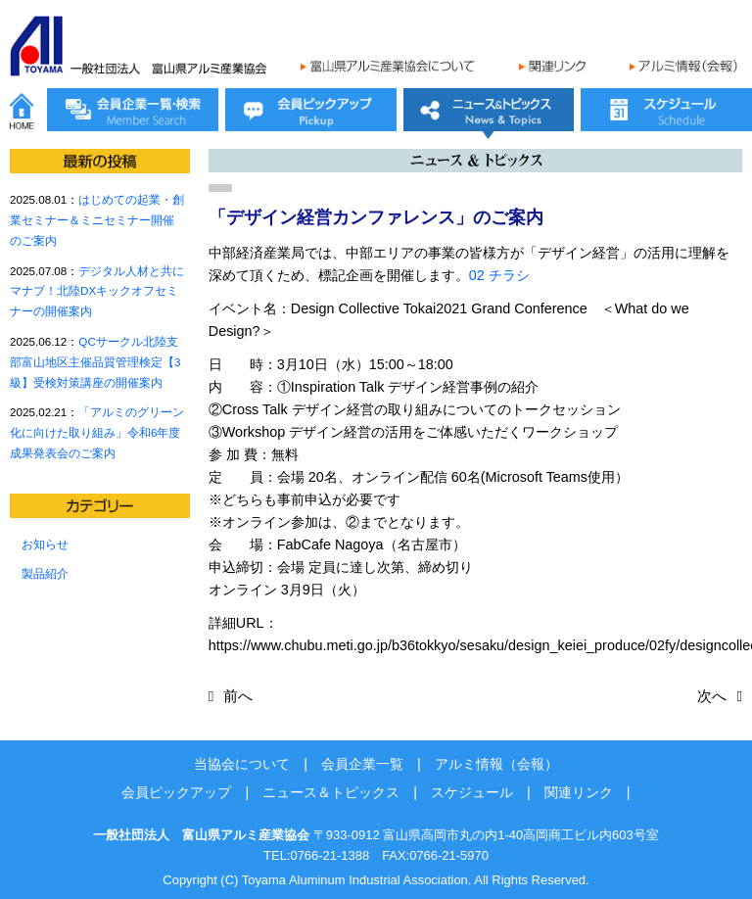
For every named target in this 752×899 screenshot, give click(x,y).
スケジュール (472, 792)
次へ (712, 695)
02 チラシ (499, 275)
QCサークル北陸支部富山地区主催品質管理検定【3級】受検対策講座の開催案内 (95, 362)
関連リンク (578, 792)
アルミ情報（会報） (496, 764)
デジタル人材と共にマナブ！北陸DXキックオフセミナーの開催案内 (97, 291)
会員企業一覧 (362, 764)
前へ (238, 695)
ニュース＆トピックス (331, 792)
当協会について (242, 764)
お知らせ (45, 544)
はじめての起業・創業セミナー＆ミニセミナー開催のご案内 (97, 220)
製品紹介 (45, 573)
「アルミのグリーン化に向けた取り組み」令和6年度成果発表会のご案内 (97, 432)
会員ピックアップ (176, 792)
